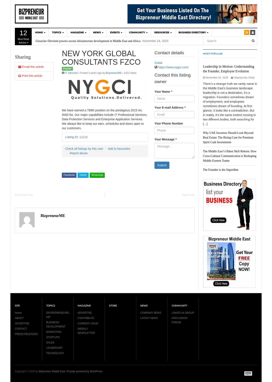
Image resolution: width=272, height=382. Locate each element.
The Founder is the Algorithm (220, 169)
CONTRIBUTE (86, 318)
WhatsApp (97, 175)
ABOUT (19, 318)
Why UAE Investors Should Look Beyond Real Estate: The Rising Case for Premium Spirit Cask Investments (228, 137)
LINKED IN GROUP (183, 312)
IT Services (71, 72)
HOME (40, 32)
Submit (162, 165)
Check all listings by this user (84, 148)
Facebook (69, 175)
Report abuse (79, 153)
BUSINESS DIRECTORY (193, 32)
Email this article (31, 67)
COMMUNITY (138, 32)
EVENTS (116, 32)
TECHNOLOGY (55, 353)
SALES (50, 342)
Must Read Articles (23, 36)
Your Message (165, 139)
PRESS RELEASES (26, 334)
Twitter (83, 175)
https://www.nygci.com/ (173, 67)
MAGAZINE (78, 32)
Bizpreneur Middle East (52, 371)
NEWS (98, 32)
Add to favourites (119, 148)
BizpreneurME (114, 72)
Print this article (30, 75)
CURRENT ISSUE (88, 323)
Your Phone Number (168, 123)
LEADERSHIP (54, 347)
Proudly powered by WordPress (85, 371)
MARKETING (53, 331)
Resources (163, 32)
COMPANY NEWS (150, 312)
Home (18, 312)
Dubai (158, 62)
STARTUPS (53, 337)
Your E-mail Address (170, 107)
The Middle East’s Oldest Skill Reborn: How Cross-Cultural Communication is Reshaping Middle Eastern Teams (229, 156)
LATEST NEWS (149, 318)
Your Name (163, 91)
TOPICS (58, 32)
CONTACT (21, 328)
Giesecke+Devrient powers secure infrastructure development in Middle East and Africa (87, 41)
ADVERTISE (22, 323)
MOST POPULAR (212, 53)
